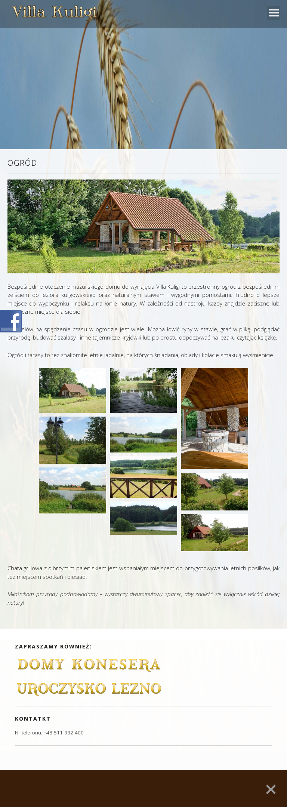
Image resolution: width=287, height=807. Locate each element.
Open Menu (273, 13)
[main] (143, 394)
